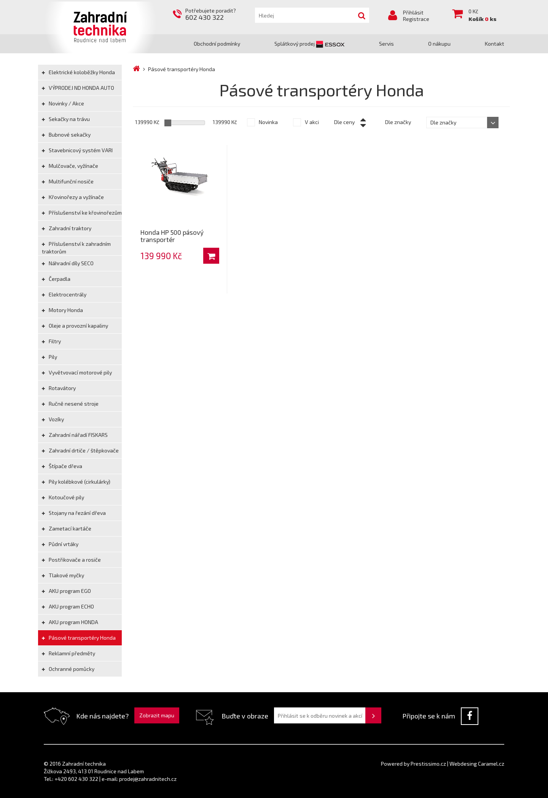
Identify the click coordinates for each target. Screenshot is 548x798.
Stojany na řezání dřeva (74, 513)
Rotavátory (59, 388)
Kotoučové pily (63, 497)
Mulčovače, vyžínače (70, 165)
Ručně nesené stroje (70, 403)
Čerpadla (56, 279)
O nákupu (439, 43)
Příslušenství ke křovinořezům (82, 212)
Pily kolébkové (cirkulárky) (76, 481)
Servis (386, 43)
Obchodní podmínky (217, 43)
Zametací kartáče (66, 528)
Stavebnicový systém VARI (77, 150)
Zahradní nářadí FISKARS (75, 435)
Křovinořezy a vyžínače (73, 197)
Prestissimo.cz (428, 763)
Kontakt (494, 43)
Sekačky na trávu (66, 119)
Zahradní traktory (66, 228)
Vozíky (53, 419)
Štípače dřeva (62, 466)
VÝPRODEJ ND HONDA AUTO (78, 87)
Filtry (51, 341)
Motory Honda (62, 310)
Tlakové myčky (63, 575)
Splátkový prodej (309, 43)
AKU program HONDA (70, 622)
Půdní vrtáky (60, 544)
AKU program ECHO (68, 606)
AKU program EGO (66, 591)
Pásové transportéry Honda (79, 637)
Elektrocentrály (64, 294)
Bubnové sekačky (66, 134)
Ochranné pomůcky (68, 669)
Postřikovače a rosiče (71, 559)
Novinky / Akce (63, 103)
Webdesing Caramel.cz (476, 763)
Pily (49, 357)
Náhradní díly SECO (68, 263)
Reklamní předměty (68, 653)
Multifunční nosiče (68, 181)
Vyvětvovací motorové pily (77, 372)
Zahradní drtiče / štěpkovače (80, 450)
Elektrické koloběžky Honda (78, 72)
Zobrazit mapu (156, 715)
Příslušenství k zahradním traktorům (76, 248)
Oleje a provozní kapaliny (75, 325)
